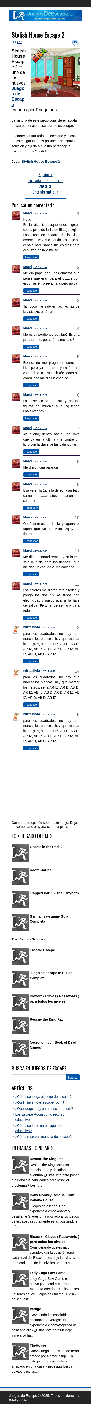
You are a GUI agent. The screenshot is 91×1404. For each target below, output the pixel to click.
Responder (31, 257)
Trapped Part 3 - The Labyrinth (54, 893)
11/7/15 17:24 (40, 484)
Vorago (35, 1309)
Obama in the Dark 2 (46, 847)
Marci (27, 213)
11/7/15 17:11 (40, 328)
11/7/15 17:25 (40, 518)
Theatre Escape (42, 950)
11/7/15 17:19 (40, 395)
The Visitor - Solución (29, 939)
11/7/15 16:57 (40, 213)
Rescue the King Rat (46, 1019)
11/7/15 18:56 (48, 671)
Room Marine (40, 870)
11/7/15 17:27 (40, 551)
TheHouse (38, 1345)
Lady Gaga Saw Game (47, 1273)
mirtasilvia (31, 627)
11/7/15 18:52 (48, 627)
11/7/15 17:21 (40, 428)
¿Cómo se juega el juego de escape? (43, 1097)
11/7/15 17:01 (40, 267)
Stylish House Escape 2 (38, 34)
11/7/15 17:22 (40, 461)
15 (75, 42)
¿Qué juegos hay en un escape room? (44, 1109)
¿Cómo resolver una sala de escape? (43, 1137)
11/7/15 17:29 (40, 584)
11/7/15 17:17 (40, 357)
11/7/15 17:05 (40, 300)
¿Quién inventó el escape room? (39, 1102)
